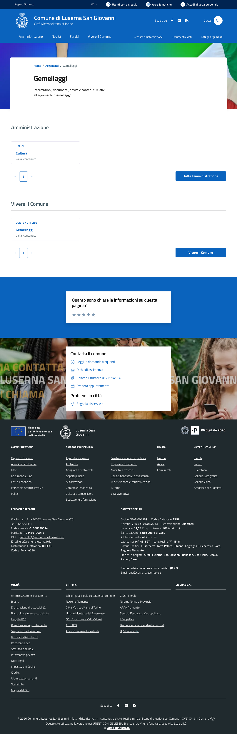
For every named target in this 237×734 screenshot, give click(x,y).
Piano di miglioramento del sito (30, 613)
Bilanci (15, 601)
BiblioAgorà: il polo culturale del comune (90, 595)
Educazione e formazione (81, 499)
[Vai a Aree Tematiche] (159, 4)
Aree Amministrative (23, 464)
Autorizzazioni (74, 482)
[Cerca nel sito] (218, 20)
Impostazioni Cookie (23, 666)
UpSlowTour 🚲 (129, 631)
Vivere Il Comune (200, 252)
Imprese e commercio (124, 464)
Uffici (20, 146)
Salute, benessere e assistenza (130, 476)
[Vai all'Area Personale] (199, 4)
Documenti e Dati (21, 476)
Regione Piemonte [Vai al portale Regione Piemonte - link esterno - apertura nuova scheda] (24, 4)
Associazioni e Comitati (208, 487)
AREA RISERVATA (116, 728)
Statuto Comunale (22, 649)
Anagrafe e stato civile (80, 470)
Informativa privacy (23, 655)
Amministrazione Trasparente (29, 595)
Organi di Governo (22, 458)
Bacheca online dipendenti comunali (142, 625)
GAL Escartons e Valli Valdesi (84, 619)
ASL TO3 (71, 625)
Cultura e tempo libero (79, 493)
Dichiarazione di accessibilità (28, 607)
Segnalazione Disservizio (26, 631)
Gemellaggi (25, 230)
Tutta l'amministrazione (200, 176)
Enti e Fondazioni (21, 482)
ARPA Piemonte (130, 607)
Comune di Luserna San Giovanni (75, 18)
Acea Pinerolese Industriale (82, 631)
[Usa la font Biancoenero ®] (122, 4)
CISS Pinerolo (128, 595)
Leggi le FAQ (18, 619)
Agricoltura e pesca (77, 458)
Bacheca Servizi (20, 643)
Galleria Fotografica (206, 476)
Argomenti (52, 65)
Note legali (17, 660)
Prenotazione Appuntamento (29, 625)
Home (37, 65)
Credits (15, 672)
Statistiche (17, 684)
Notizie (161, 458)
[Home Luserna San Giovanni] (65, 20)
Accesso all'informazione (148, 37)
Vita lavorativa (120, 493)
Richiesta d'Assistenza (24, 637)
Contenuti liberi (28, 223)
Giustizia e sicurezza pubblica (128, 458)
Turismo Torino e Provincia (135, 601)
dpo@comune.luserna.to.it (145, 572)
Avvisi (160, 464)
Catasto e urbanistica (79, 487)
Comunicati (164, 470)
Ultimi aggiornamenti (24, 678)
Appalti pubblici (75, 476)
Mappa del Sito (20, 690)
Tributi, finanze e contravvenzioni (131, 482)
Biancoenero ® (133, 723)
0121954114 (24, 523)
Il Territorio (200, 470)
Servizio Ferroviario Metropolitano (140, 613)
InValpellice (127, 619)
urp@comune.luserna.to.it (35, 541)
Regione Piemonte (77, 601)
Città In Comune (199, 718)
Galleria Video (202, 482)
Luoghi (198, 464)
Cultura (21, 153)
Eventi (198, 458)
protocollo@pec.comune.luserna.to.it (41, 537)
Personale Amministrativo (27, 487)
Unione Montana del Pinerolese (85, 613)
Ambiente (72, 464)
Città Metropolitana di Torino (53, 23)
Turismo (115, 487)
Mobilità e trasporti (122, 470)
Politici (15, 493)
